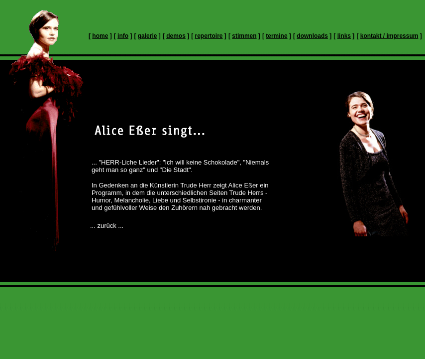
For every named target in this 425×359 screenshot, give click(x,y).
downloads (312, 35)
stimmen (244, 35)
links (344, 35)
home (100, 35)
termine (276, 35)
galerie (147, 35)
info (122, 35)
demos (176, 35)
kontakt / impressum (389, 35)
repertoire (209, 35)
